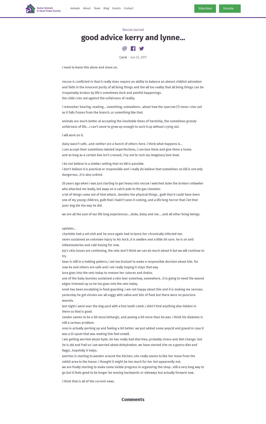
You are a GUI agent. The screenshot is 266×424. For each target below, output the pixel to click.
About (87, 8)
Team (97, 8)
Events (116, 8)
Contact (128, 8)
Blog (106, 8)
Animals (75, 8)
